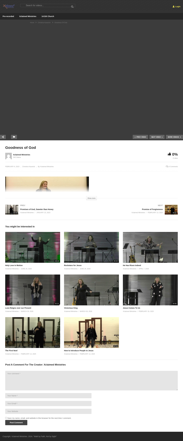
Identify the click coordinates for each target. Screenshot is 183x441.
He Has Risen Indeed (132, 265)
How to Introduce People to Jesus (78, 351)
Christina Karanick (28, 167)
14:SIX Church (48, 16)
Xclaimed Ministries (27, 16)
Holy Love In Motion (14, 265)
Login (176, 6)
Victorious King (71, 308)
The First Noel (11, 351)
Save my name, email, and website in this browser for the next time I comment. (39, 418)
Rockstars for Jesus (73, 265)
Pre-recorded (8, 16)
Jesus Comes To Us (131, 308)
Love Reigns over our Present (18, 308)
